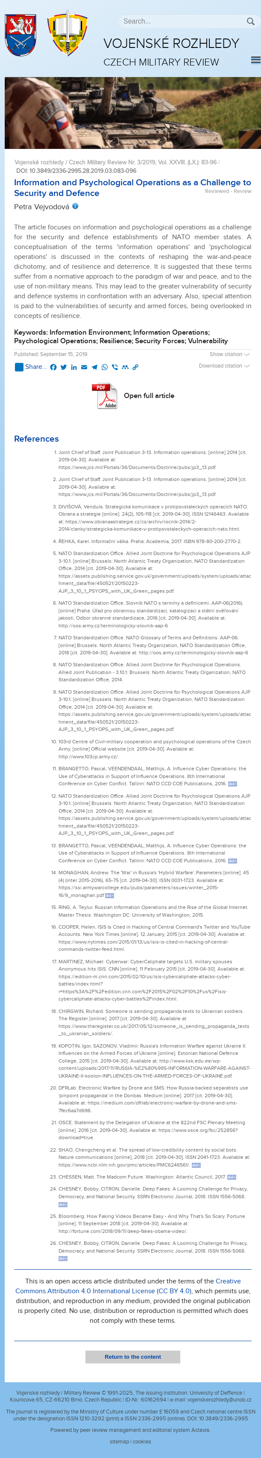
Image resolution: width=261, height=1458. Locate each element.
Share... (31, 367)
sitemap (119, 1441)
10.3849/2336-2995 (223, 1418)
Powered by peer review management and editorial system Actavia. (130, 1430)
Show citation (231, 354)
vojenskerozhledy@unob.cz (220, 1399)
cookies (142, 1441)
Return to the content (133, 1357)
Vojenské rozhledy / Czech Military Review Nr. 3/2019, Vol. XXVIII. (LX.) (106, 162)
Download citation (225, 366)
